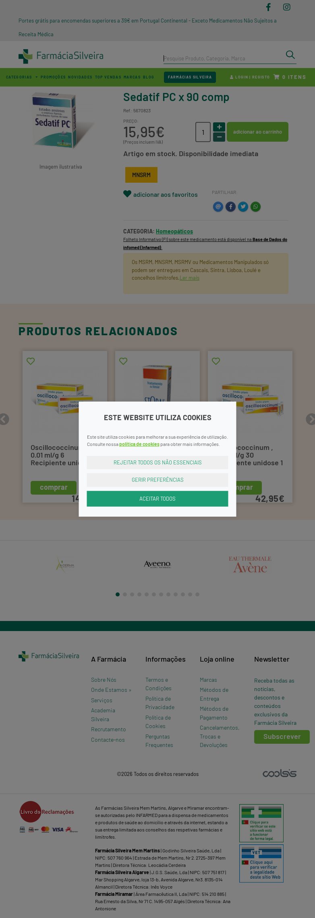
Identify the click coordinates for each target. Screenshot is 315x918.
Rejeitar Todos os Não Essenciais (158, 462)
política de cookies (139, 443)
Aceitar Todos (157, 498)
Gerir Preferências (158, 480)
